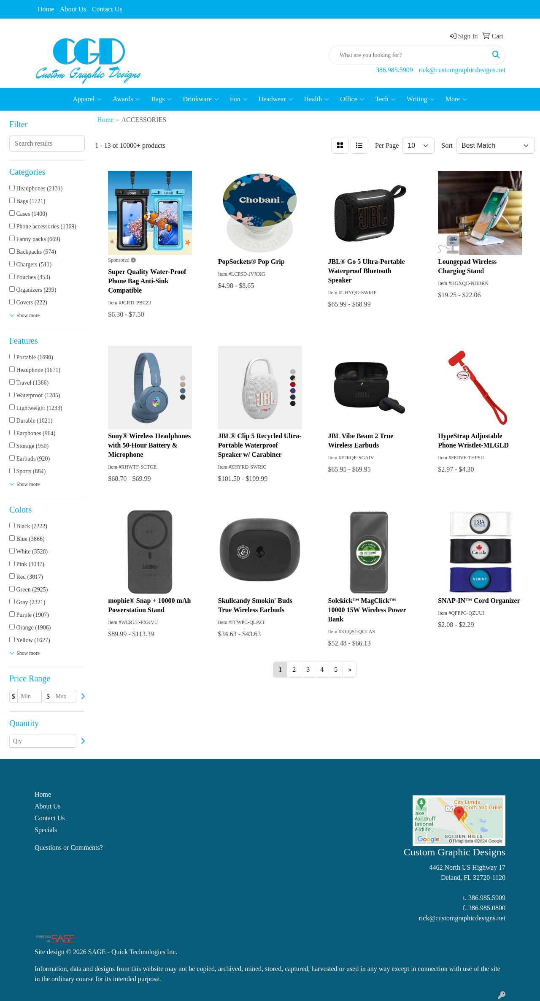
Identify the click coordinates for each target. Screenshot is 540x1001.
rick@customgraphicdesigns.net (462, 69)
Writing (421, 99)
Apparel (87, 99)
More (456, 99)
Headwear (276, 99)
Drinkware (201, 99)
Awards (126, 99)
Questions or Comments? (69, 847)
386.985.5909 (394, 69)
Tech (385, 99)
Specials (46, 829)
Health (316, 99)
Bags (161, 99)
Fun (239, 99)
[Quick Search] (408, 55)
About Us (73, 9)
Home (46, 9)
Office (352, 99)
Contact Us (107, 9)
